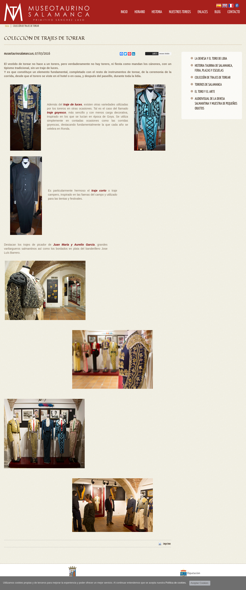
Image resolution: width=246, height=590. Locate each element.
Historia (157, 12)
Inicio (124, 12)
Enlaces (203, 12)
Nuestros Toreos (180, 12)
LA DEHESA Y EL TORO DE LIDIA (211, 58)
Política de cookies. (176, 582)
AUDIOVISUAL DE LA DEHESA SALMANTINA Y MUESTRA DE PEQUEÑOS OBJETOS (216, 103)
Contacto (233, 12)
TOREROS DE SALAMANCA (208, 85)
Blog (218, 12)
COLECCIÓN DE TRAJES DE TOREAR (212, 77)
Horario (139, 12)
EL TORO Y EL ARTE (205, 92)
